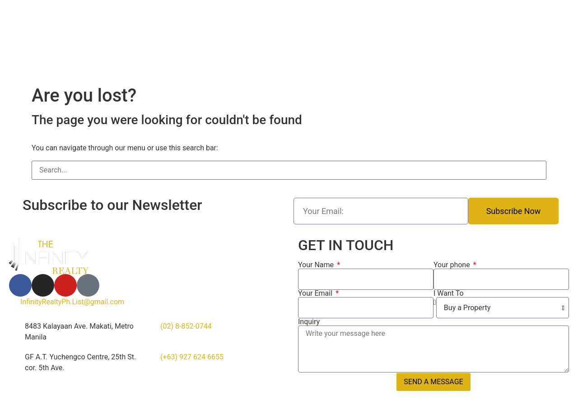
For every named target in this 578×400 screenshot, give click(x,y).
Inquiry (309, 322)
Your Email (316, 293)
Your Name (317, 265)
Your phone (453, 265)
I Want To (449, 293)
